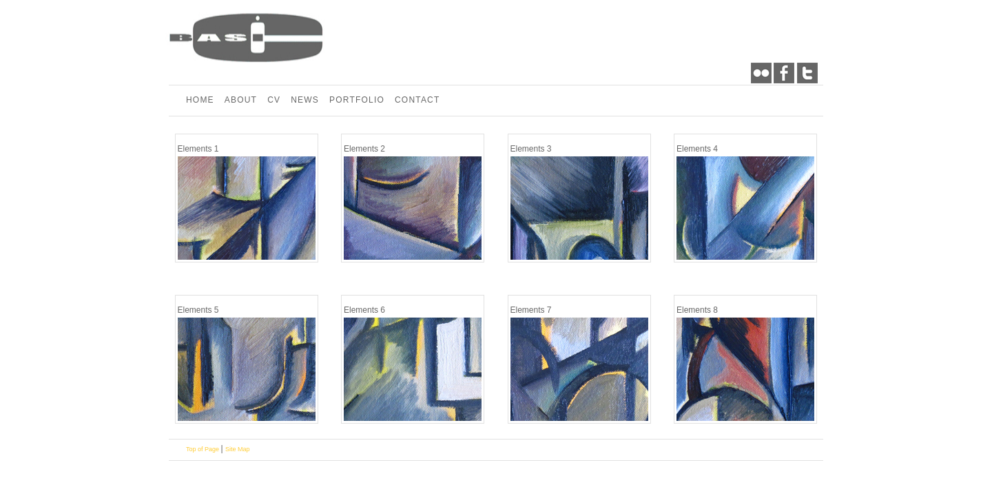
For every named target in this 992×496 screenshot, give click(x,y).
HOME (200, 100)
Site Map (237, 449)
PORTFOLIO (356, 100)
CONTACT (417, 100)
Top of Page (203, 449)
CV (273, 100)
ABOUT (241, 100)
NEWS (305, 100)
